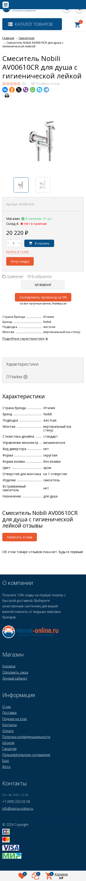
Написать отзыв (19, 537)
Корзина (8, 666)
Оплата (8, 731)
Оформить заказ (15, 672)
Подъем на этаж (14, 719)
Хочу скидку (20, 261)
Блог (5, 760)
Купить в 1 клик (17, 252)
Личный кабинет (14, 678)
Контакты (9, 725)
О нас (6, 706)
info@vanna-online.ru (17, 808)
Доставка (9, 712)
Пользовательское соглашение (26, 754)
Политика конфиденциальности (26, 737)
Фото (6, 766)
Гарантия (9, 748)
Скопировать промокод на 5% (43, 297)
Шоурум (8, 742)
